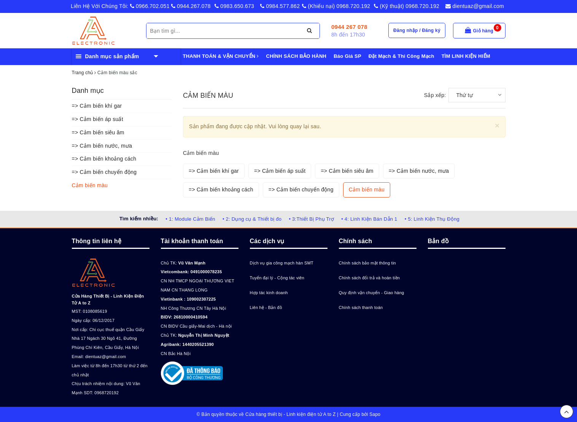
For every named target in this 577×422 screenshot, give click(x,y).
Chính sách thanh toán (361, 307)
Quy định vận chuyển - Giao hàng (371, 292)
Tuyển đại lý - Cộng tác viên (277, 277)
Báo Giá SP (347, 56)
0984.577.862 (280, 6)
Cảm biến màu (90, 185)
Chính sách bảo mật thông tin (367, 263)
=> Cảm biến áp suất (97, 119)
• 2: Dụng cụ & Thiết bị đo (252, 219)
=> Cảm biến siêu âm (98, 132)
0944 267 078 (349, 27)
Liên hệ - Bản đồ (266, 307)
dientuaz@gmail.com (474, 6)
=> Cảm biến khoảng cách (104, 159)
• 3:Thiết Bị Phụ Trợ (311, 219)
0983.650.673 (234, 6)
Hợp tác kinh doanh (269, 292)
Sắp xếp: (435, 95)
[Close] (497, 125)
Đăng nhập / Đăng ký (416, 30)
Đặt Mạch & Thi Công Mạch (401, 56)
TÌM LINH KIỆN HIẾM (466, 56)
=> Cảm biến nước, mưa (102, 146)
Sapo (374, 414)
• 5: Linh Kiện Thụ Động (432, 219)
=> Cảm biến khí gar (97, 106)
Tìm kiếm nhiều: (138, 218)
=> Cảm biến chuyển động (104, 172)
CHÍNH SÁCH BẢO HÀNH (296, 56)
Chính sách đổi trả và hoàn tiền (369, 277)
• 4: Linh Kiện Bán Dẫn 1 (369, 219)
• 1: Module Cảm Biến (190, 219)
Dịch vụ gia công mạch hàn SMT (282, 263)
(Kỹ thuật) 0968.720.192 (406, 6)
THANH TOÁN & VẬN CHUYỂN (221, 56)
